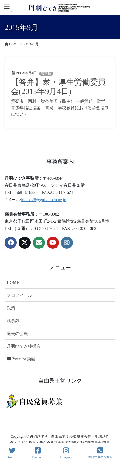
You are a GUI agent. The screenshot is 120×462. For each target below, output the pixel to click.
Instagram (66, 453)
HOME (13, 282)
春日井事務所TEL (100, 453)
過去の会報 (17, 333)
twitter (12, 453)
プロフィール (19, 295)
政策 (11, 308)
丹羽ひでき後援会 (24, 346)
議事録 (46, 73)
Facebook (38, 453)
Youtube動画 (21, 359)
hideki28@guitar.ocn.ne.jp (43, 199)
